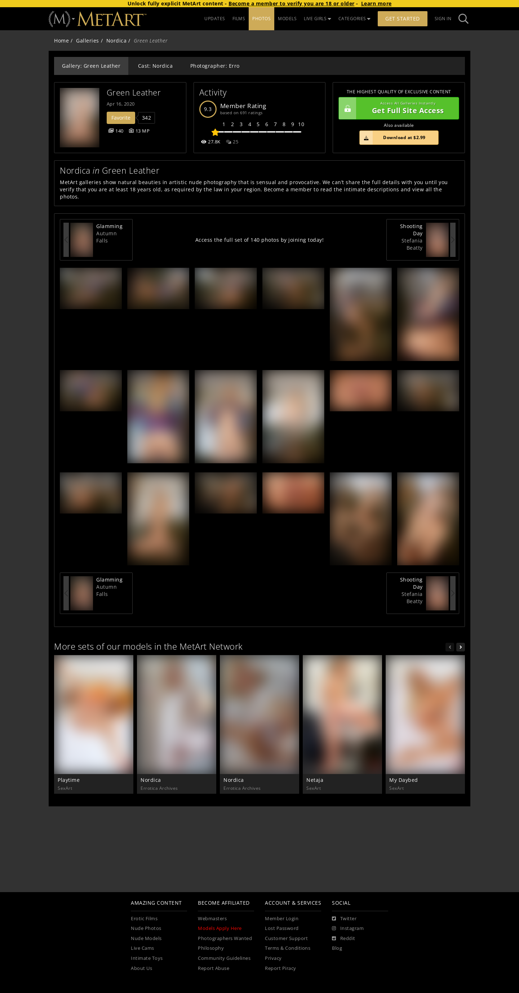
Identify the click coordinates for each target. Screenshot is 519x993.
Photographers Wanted (225, 938)
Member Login (281, 919)
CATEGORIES (354, 18)
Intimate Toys (147, 958)
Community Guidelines (224, 958)
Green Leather (134, 92)
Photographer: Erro (215, 65)
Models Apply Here (220, 928)
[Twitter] (344, 919)
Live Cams (142, 948)
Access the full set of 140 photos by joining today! (259, 239)
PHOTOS (261, 18)
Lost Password (282, 928)
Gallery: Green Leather (91, 65)
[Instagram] (348, 928)
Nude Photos (146, 928)
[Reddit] (343, 938)
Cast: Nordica (155, 65)
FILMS (238, 18)
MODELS (287, 18)
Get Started (402, 18)
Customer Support (286, 938)
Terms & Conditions (287, 948)
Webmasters (212, 919)
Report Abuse (213, 968)
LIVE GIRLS (317, 18)
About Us (141, 968)
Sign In (443, 18)
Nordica (116, 40)
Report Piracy (280, 968)
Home (61, 40)
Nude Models (146, 938)
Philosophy (211, 948)
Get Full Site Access (397, 108)
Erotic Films (144, 919)
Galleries (87, 40)
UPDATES (214, 18)
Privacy (273, 958)
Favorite (120, 117)
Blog (337, 948)
